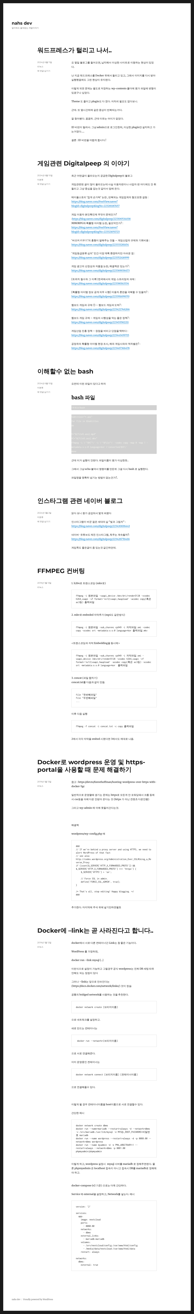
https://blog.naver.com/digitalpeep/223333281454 (100, 244)
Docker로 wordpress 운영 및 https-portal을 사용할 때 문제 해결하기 (91, 765)
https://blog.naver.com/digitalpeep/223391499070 (100, 296)
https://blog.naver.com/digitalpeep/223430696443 (100, 526)
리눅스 (40, 66)
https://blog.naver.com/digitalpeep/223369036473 (100, 270)
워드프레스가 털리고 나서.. (74, 50)
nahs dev (22, 23)
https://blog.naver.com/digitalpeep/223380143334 (100, 283)
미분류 (40, 179)
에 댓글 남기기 (43, 71)
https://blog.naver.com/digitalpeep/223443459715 (100, 335)
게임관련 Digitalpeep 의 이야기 (83, 163)
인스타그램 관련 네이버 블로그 (80, 501)
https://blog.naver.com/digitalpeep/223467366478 (100, 348)
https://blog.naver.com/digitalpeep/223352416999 (100, 257)
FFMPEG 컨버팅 (61, 571)
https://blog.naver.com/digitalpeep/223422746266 (100, 309)
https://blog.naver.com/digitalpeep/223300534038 (101, 218)
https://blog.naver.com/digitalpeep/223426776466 (100, 539)
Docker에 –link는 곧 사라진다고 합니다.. (95, 930)
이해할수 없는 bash (65, 371)
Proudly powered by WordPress (38, 1299)
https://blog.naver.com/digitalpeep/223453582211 (100, 322)
